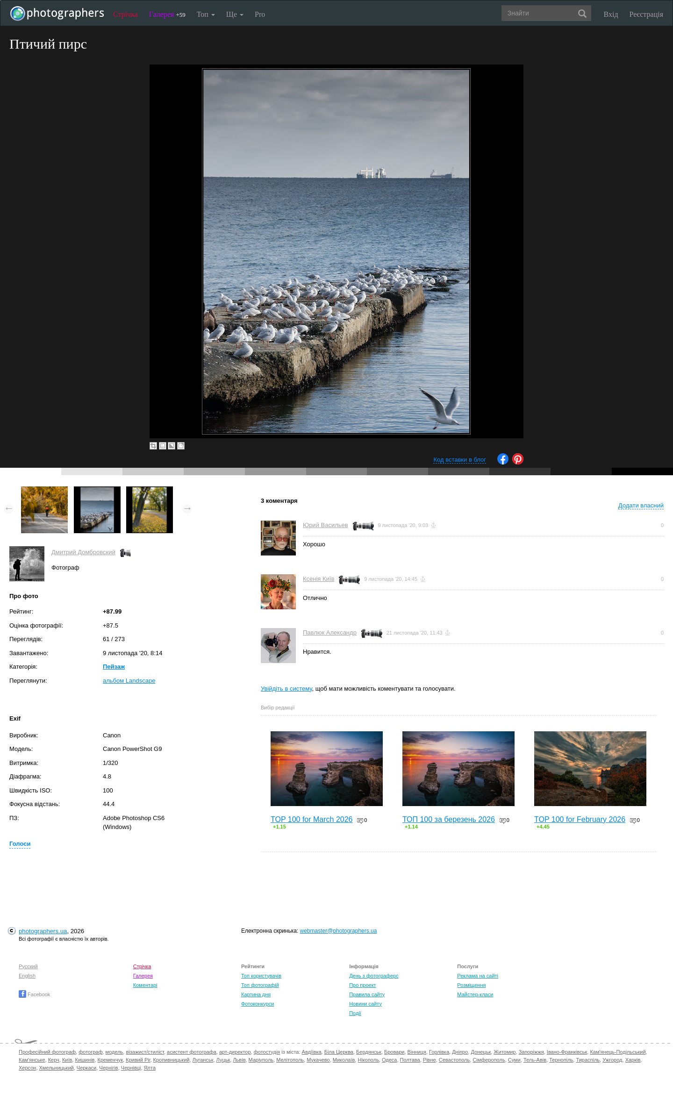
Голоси (19, 843)
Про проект (362, 985)
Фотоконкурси (257, 1004)
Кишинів (84, 1060)
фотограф (90, 1052)
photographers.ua (43, 931)
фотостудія (267, 1052)
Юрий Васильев (325, 525)
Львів (239, 1060)
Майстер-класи (475, 994)
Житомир (504, 1052)
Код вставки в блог (459, 459)
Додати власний (641, 505)
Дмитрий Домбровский (83, 552)
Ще (234, 14)
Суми (514, 1060)
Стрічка (125, 14)
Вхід (611, 14)
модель (114, 1052)
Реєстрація (646, 14)
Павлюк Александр (330, 632)
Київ (67, 1060)
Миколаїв (344, 1060)
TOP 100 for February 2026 (579, 819)
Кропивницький (171, 1060)
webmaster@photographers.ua (338, 931)
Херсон (27, 1068)
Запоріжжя (531, 1052)
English (27, 976)
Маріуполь (261, 1060)
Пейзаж (114, 666)
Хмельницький (56, 1068)
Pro (260, 14)
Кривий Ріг (138, 1060)
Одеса (389, 1060)
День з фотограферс (374, 976)
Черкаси (86, 1068)
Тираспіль (588, 1060)
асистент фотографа (191, 1052)
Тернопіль (561, 1060)
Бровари (394, 1052)
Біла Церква (338, 1052)
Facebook (34, 994)
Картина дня (256, 994)
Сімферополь (489, 1060)
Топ (206, 14)
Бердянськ (368, 1052)
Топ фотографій (260, 985)
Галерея (167, 14)
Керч (53, 1060)
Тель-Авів (534, 1060)
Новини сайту (365, 1004)
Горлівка (439, 1052)
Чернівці (131, 1068)
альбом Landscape (129, 680)
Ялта (150, 1068)
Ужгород (612, 1060)
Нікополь (368, 1060)
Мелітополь (290, 1060)
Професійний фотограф (47, 1052)
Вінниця (417, 1052)
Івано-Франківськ (567, 1052)
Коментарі (145, 985)
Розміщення (471, 985)
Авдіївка (312, 1052)
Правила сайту (367, 994)
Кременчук (110, 1060)
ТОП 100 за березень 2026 (448, 819)
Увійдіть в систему (286, 688)
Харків (633, 1060)
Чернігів (108, 1068)
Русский (28, 966)
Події (355, 1013)
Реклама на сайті (477, 976)
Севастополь (454, 1060)
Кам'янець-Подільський (617, 1052)
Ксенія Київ (318, 578)
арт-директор (235, 1052)
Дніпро (460, 1052)
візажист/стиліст (145, 1052)
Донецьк (481, 1052)
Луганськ (203, 1060)
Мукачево (318, 1060)
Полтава (410, 1060)
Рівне (429, 1060)
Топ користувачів (261, 976)
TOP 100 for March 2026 (312, 819)
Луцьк (223, 1060)
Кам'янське (32, 1060)
